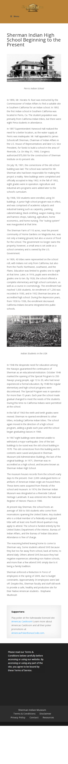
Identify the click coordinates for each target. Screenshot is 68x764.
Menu (14, 16)
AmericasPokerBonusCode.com (27, 632)
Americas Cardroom (21, 621)
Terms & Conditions (24, 713)
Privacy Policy (18, 717)
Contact (34, 717)
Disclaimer (45, 713)
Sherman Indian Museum (32, 709)
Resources (48, 717)
